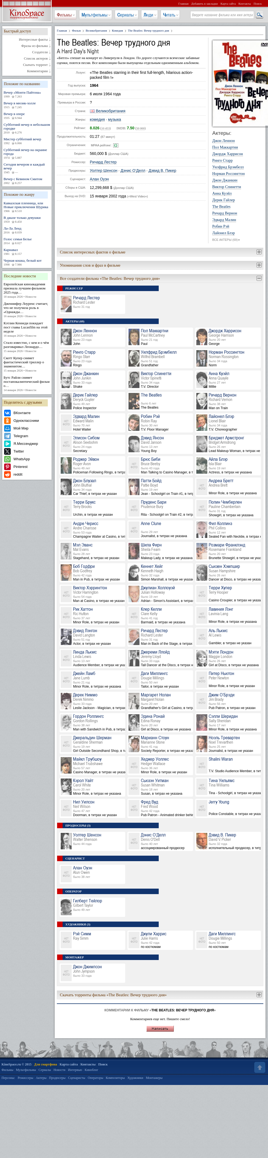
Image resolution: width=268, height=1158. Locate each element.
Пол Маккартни (225, 147)
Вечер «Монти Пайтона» (27, 94)
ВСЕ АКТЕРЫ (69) (226, 240)
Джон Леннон (223, 141)
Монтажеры (154, 1078)
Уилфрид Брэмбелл (228, 167)
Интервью (75, 1070)
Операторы (95, 1078)
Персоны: (8, 1078)
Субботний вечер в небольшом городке (27, 128)
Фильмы (64, 15)
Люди (148, 15)
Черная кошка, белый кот (27, 262)
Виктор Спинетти (226, 187)
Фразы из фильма (34, 46)
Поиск (257, 3)
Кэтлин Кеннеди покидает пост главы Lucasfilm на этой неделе (27, 329)
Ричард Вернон (224, 213)
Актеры (41, 1078)
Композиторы (115, 1078)
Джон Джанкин (225, 180)
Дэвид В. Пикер (162, 171)
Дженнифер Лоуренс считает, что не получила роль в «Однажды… (27, 310)
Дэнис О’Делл (133, 171)
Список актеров (36, 58)
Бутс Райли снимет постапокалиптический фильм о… (27, 383)
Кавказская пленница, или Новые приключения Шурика (27, 207)
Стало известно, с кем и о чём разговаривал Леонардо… (27, 347)
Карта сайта (228, 3)
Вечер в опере (27, 116)
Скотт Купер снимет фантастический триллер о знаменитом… (27, 364)
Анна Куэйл (222, 194)
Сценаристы (76, 1078)
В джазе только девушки (27, 220)
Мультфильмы (94, 15)
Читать (169, 15)
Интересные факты (33, 39)
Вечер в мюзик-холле (27, 105)
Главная (183, 3)
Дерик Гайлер (223, 200)
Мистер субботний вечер (27, 141)
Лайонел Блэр (223, 233)
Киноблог (91, 1070)
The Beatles (221, 207)
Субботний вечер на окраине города (27, 154)
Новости (60, 1070)
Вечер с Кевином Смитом (27, 181)
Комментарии (37, 71)
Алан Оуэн (99, 179)
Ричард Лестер (103, 162)
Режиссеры (25, 1078)
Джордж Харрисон (227, 154)
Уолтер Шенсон (103, 171)
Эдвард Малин (224, 220)
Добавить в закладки (204, 3)
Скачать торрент (35, 65)
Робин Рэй (220, 226)
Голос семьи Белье (27, 241)
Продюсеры (57, 1078)
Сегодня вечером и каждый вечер (27, 168)
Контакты (244, 3)
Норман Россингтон (228, 174)
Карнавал (27, 252)
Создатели (40, 52)
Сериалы (125, 15)
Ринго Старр (222, 161)
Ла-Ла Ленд (27, 230)
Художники (135, 1078)
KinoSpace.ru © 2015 (17, 1064)
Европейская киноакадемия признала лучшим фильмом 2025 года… (27, 290)
